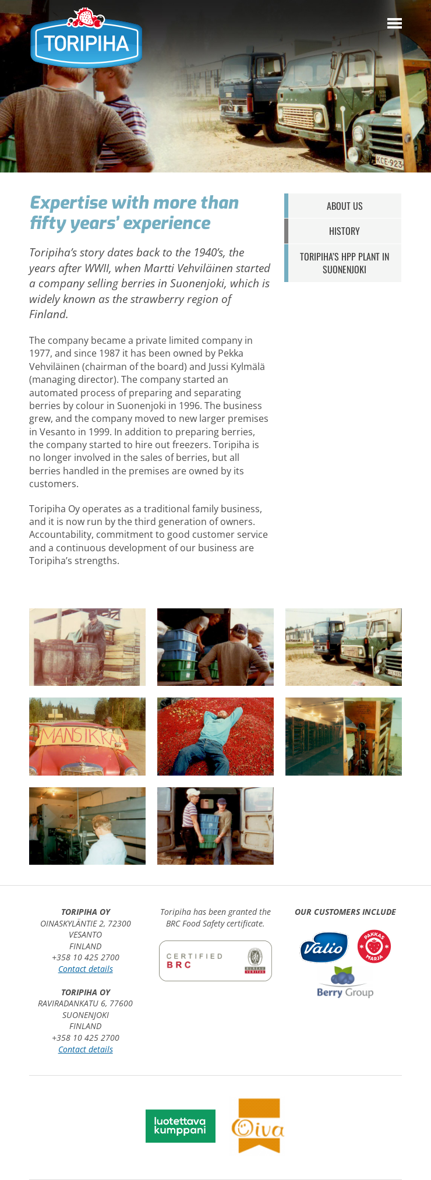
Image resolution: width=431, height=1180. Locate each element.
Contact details (85, 968)
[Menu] (394, 23)
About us (345, 206)
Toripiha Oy (85, 39)
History (344, 231)
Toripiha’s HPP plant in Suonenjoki (344, 262)
